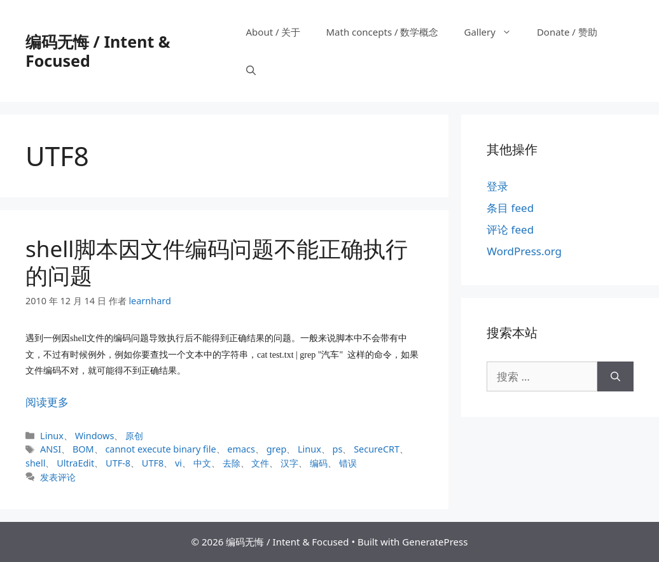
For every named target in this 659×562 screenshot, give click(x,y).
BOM (83, 449)
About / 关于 (273, 31)
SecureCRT (376, 449)
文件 (260, 463)
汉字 (289, 463)
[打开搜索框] (250, 70)
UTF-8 (118, 463)
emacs (241, 449)
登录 (497, 186)
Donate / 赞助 (567, 31)
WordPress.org (524, 251)
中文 (202, 463)
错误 (348, 463)
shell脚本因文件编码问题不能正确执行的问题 (216, 262)
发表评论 (58, 477)
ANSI (50, 449)
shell (35, 463)
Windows (94, 436)
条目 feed (510, 207)
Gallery (494, 32)
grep (277, 449)
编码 (319, 463)
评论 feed (510, 229)
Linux (52, 436)
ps (338, 449)
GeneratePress (435, 541)
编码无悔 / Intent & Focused (97, 51)
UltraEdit (75, 463)
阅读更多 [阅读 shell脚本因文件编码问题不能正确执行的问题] (47, 402)
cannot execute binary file (160, 449)
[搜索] (615, 377)
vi (178, 463)
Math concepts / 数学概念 (382, 31)
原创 (134, 436)
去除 (231, 463)
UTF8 (152, 463)
